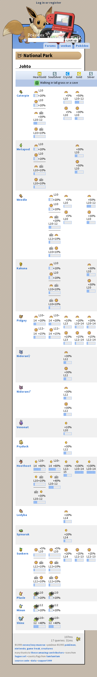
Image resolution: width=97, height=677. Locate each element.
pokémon (70, 644)
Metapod (23, 146)
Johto (25, 66)
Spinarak (23, 531)
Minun (21, 607)
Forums (50, 46)
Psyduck (23, 443)
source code (22, 660)
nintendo (20, 648)
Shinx (21, 620)
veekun (66, 46)
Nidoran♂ (24, 388)
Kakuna (22, 265)
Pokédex (53, 32)
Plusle (21, 594)
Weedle (22, 196)
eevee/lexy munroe (33, 644)
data (33, 660)
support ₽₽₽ (45, 660)
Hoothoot (24, 462)
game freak (33, 648)
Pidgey (22, 317)
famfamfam (53, 656)
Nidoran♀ (23, 353)
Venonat (23, 424)
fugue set (20, 656)
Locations (69, 32)
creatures (47, 648)
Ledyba (22, 512)
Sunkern (22, 550)
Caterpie (23, 92)
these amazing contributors (47, 652)
